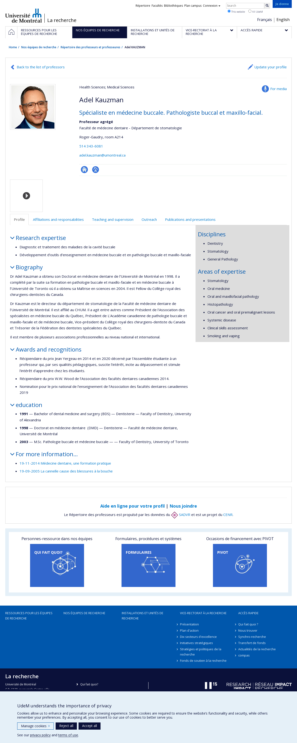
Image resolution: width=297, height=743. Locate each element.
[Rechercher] (267, 6)
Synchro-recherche (252, 637)
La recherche (61, 20)
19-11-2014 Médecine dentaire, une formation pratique (65, 463)
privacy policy (40, 735)
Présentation (189, 624)
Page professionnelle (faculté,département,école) (95, 169)
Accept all (89, 725)
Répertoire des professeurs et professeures (90, 47)
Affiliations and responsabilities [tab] (58, 219)
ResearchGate (84, 169)
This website (236, 11)
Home (13, 47)
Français (264, 19)
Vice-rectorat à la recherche (203, 613)
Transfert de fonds (252, 643)
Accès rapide (248, 613)
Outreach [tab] (149, 219)
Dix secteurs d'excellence (198, 637)
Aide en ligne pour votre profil (132, 506)
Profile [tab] (19, 219)
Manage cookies (35, 726)
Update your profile (270, 67)
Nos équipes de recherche (38, 47)
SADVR (180, 514)
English (283, 19)
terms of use (68, 735)
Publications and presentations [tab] (190, 219)
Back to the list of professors (41, 67)
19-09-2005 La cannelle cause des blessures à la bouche (66, 471)
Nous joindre (183, 506)
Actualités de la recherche (257, 649)
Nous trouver (247, 630)
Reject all (66, 725)
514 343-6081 (91, 146)
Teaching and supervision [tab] (112, 219)
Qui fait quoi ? (248, 624)
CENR (228, 514)
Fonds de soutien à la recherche (203, 660)
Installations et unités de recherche (142, 615)
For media (278, 88)
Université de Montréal (23, 15)
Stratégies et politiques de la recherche (200, 651)
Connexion (211, 6)
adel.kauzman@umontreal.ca (102, 155)
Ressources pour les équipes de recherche (29, 615)
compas (244, 655)
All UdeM (255, 11)
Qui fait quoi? (89, 684)
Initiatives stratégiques (196, 643)
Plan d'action (189, 630)
